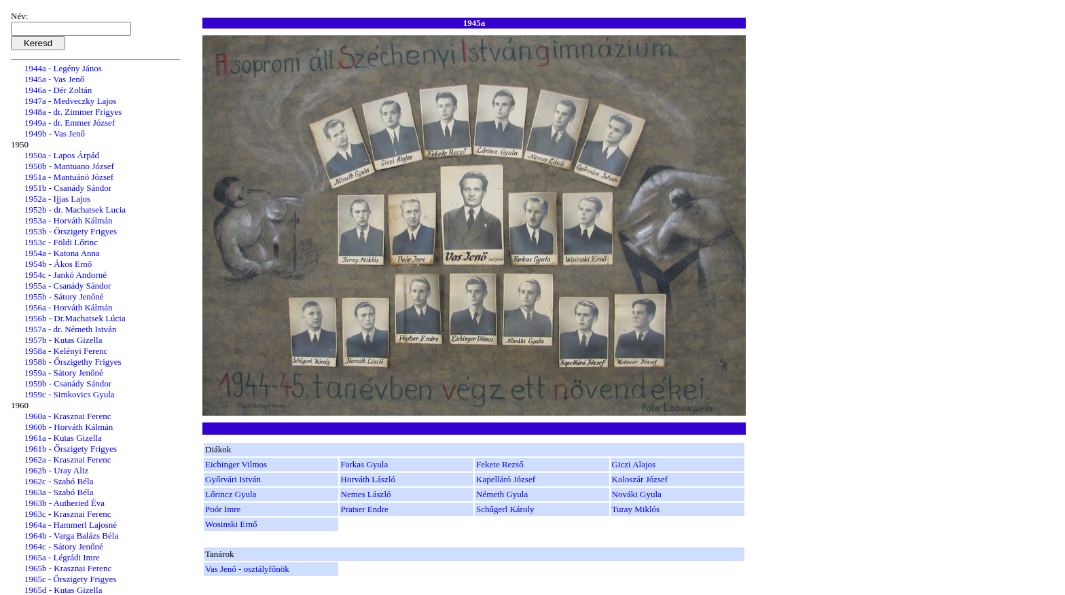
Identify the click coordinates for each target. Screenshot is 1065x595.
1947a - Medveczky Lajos (70, 101)
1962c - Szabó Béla (58, 481)
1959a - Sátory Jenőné (63, 372)
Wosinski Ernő (231, 524)
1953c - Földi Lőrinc (61, 242)
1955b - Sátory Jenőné (64, 296)
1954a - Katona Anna (62, 253)
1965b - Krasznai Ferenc (67, 568)
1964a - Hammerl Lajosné (70, 525)
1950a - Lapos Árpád (61, 155)
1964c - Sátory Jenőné (63, 546)
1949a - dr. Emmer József (69, 123)
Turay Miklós (636, 509)
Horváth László (368, 479)
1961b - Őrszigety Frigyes (70, 449)
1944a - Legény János (63, 68)
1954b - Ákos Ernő (58, 264)
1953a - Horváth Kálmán (68, 220)
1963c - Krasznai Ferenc (67, 514)
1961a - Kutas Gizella (63, 438)
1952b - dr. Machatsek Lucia (75, 209)
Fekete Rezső (500, 464)
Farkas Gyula (365, 464)
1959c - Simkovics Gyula (69, 394)
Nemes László (366, 494)
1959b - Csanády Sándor (67, 383)
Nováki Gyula (637, 494)
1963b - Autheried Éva (64, 503)
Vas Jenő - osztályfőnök (247, 569)
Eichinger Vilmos (236, 464)
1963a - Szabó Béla (58, 492)
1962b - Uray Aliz (56, 470)
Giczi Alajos (634, 464)
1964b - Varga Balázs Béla (71, 535)
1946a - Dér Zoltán (58, 90)
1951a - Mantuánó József (68, 177)
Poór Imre (222, 509)
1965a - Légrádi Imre (62, 557)
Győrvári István (233, 479)
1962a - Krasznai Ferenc (67, 459)
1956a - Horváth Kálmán (68, 307)
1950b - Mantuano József (69, 166)
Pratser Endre (365, 509)
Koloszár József (640, 479)
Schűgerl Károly (505, 509)
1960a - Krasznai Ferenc (67, 416)
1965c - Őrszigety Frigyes (70, 579)
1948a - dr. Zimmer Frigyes (73, 112)
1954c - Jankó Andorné (65, 275)
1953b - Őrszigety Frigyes (70, 231)
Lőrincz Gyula (230, 494)
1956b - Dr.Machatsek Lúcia (75, 318)
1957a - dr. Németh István (70, 329)
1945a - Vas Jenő (54, 79)
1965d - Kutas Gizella (63, 590)
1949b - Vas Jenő (54, 133)
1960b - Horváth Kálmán (68, 427)
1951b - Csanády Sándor (67, 188)
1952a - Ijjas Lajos (57, 199)
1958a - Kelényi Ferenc (65, 351)
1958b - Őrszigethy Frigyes (73, 362)
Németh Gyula (502, 494)
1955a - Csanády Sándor (67, 286)
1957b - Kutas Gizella (63, 340)
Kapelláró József (505, 479)
